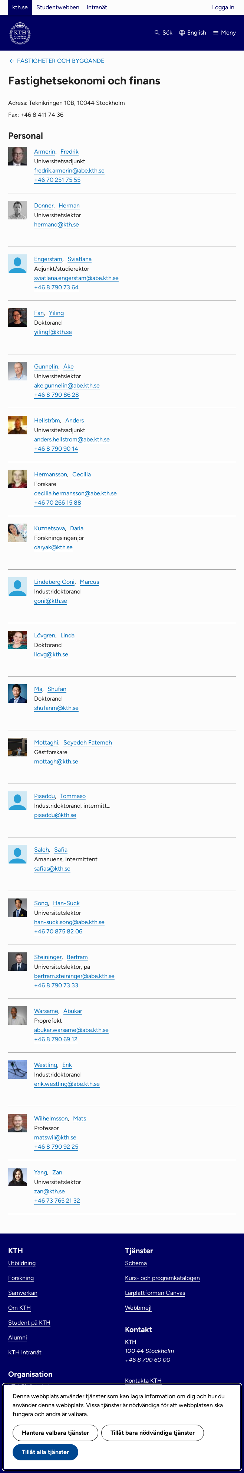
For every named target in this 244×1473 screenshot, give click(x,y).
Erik (67, 1064)
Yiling (56, 312)
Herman (69, 205)
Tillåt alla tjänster (45, 1452)
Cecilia (81, 474)
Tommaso (73, 796)
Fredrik (69, 151)
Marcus (89, 581)
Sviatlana (79, 259)
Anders (74, 420)
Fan (39, 312)
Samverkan (22, 1292)
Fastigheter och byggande (60, 60)
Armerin (44, 151)
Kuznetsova (49, 528)
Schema (136, 1263)
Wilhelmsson (51, 1118)
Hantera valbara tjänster (55, 1432)
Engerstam (48, 259)
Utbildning (22, 1263)
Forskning (21, 1277)
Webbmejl (138, 1307)
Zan (57, 1172)
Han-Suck (66, 903)
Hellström (47, 420)
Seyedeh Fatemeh (87, 742)
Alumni (17, 1337)
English (196, 32)
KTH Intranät (25, 1352)
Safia (60, 849)
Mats (79, 1118)
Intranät (97, 7)
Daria (76, 528)
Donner (43, 205)
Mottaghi (46, 742)
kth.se (20, 7)
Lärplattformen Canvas (155, 1292)
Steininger (48, 957)
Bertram (77, 957)
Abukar (72, 1010)
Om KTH (19, 1307)
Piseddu (44, 796)
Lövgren (44, 635)
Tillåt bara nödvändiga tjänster (153, 1432)
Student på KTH (29, 1322)
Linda (67, 635)
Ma (38, 688)
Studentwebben (57, 7)
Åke (68, 366)
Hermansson (50, 474)
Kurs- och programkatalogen (162, 1277)
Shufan (56, 688)
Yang (40, 1172)
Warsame (46, 1010)
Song (41, 903)
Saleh (41, 849)
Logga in (223, 7)
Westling (45, 1064)
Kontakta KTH (143, 1380)
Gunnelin (46, 366)
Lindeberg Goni (54, 581)
